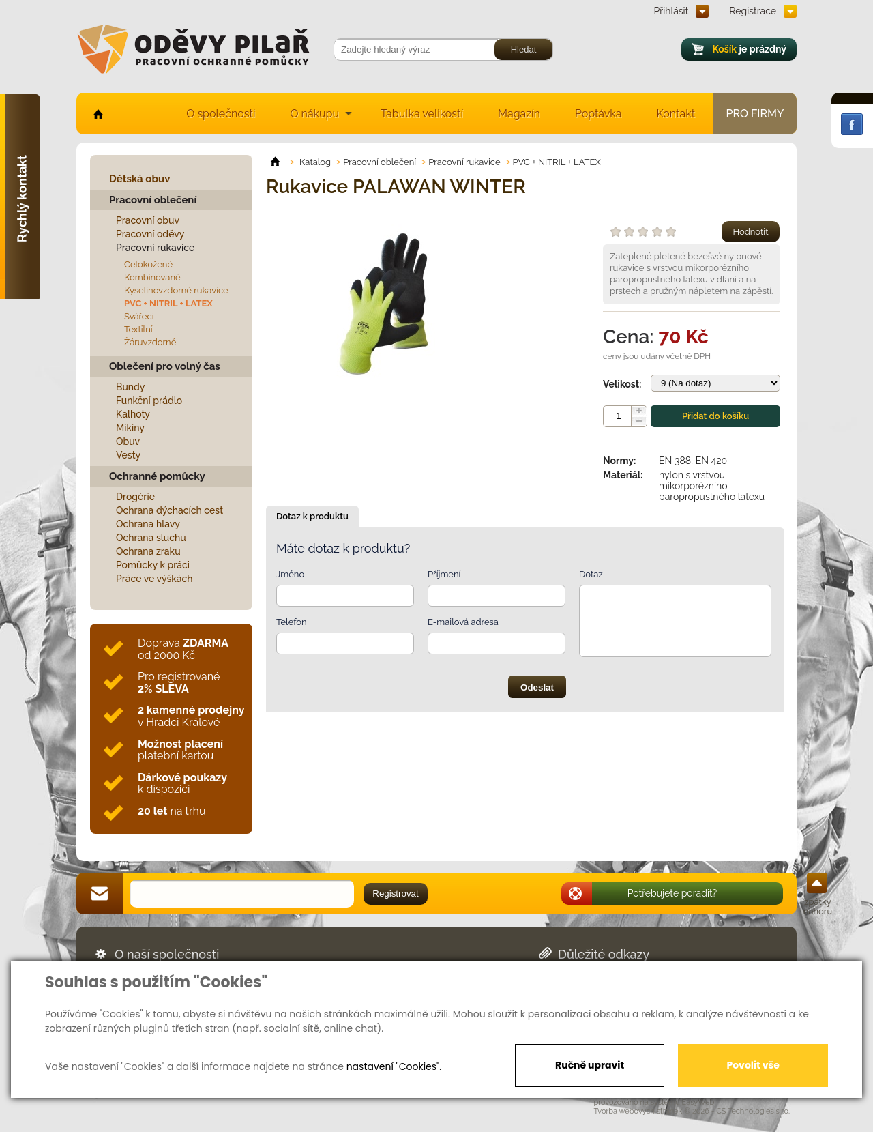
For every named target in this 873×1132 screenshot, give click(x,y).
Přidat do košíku (715, 416)
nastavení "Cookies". (393, 1066)
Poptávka (598, 113)
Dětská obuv (139, 179)
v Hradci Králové (191, 716)
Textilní (138, 329)
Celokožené (148, 264)
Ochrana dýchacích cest (169, 510)
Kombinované (152, 277)
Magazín (519, 113)
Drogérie (135, 496)
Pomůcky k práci (153, 565)
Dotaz (591, 574)
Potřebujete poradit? (672, 893)
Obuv (128, 441)
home (97, 113)
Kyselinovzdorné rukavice (176, 290)
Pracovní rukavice (155, 247)
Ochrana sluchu (151, 537)
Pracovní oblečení (152, 200)
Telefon (291, 622)
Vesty (128, 455)
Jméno (290, 574)
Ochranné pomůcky (157, 476)
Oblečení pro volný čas (164, 366)
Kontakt (676, 113)
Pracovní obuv (147, 220)
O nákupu (314, 113)
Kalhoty (133, 414)
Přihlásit (671, 10)
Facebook (852, 124)
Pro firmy (755, 113)
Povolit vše (752, 1065)
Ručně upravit (589, 1065)
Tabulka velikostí (422, 113)
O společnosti (220, 113)
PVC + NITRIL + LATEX (168, 303)
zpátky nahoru (817, 906)
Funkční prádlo (149, 400)
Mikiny (130, 427)
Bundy (130, 386)
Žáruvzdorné (150, 342)
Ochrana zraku (148, 551)
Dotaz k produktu (312, 516)
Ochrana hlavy (148, 524)
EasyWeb (698, 1102)
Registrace (752, 10)
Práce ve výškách (154, 578)
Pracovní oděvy (150, 234)
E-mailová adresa (463, 622)
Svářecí (138, 316)
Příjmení (444, 574)
